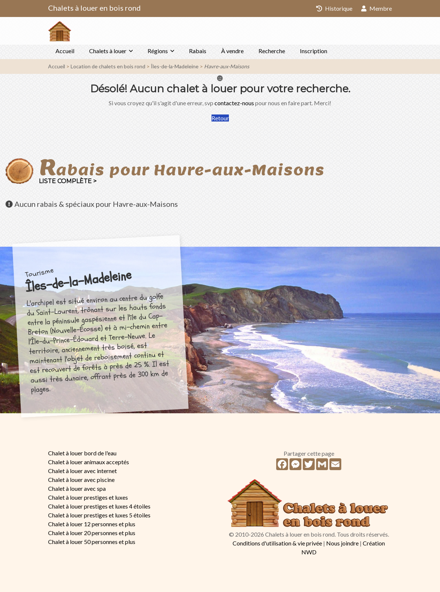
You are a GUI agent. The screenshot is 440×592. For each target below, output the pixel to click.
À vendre (232, 50)
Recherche (271, 50)
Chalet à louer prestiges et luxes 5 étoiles (99, 515)
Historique (334, 8)
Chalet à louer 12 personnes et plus (91, 523)
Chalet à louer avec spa (77, 488)
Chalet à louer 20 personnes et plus (91, 532)
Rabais (197, 50)
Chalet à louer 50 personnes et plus (91, 541)
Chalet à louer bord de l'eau (82, 452)
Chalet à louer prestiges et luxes (88, 497)
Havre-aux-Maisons (226, 66)
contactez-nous (234, 102)
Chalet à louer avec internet (82, 470)
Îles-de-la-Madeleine (175, 66)
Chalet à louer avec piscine (81, 479)
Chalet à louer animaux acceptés (88, 461)
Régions (158, 50)
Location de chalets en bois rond (108, 66)
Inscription (313, 50)
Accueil (64, 50)
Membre (376, 8)
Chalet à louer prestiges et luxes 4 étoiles (99, 506)
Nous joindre (342, 543)
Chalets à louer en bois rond (94, 7)
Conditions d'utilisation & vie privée (277, 543)
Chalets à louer (107, 50)
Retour (220, 118)
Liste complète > (68, 181)
